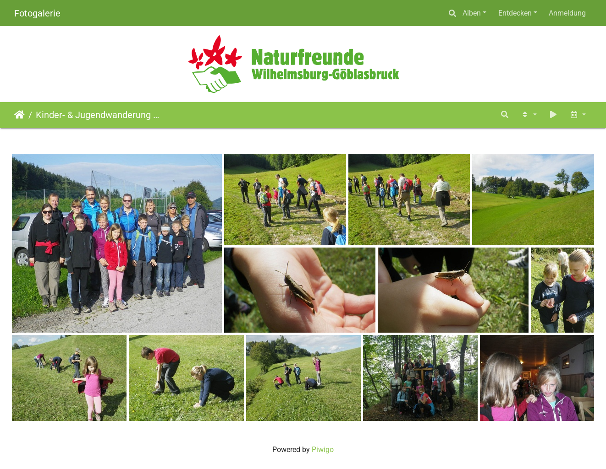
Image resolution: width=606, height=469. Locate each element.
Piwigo (323, 449)
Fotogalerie (37, 13)
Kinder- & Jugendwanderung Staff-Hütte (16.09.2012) (99, 114)
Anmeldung (567, 13)
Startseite (19, 115)
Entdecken (515, 13)
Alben (472, 13)
